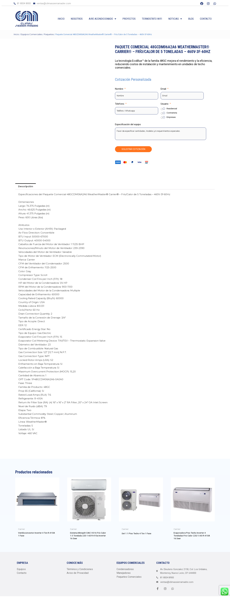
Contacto (206, 18)
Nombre (120, 88)
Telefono (121, 103)
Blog (191, 18)
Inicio (61, 18)
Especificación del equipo (128, 124)
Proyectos (129, 18)
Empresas (171, 117)
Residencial (172, 108)
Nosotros (77, 18)
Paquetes (49, 34)
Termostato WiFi (152, 18)
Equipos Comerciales (31, 34)
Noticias (175, 19)
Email (164, 88)
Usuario (166, 103)
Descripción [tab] (25, 186)
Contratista (172, 113)
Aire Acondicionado (102, 19)
